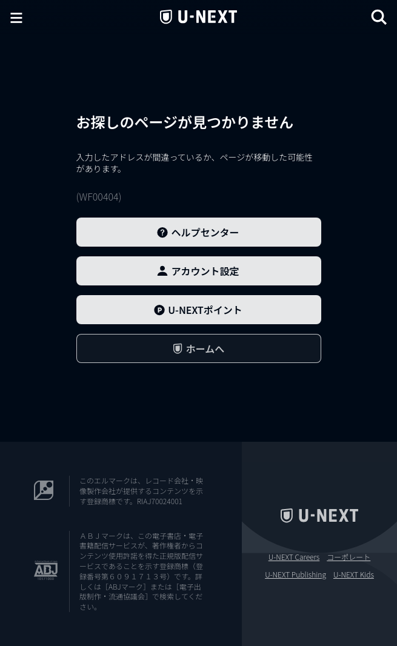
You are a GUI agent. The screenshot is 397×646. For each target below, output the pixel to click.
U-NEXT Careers (294, 557)
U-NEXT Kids (353, 574)
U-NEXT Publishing (295, 574)
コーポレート (348, 557)
